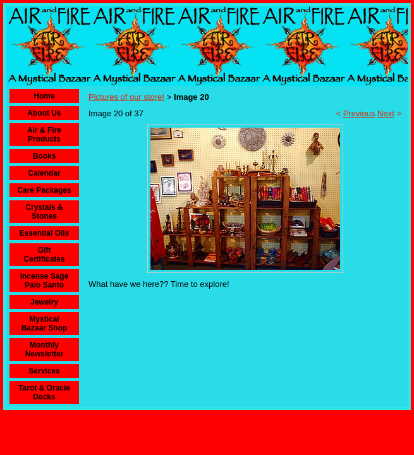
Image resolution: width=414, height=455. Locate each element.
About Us (44, 113)
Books (44, 156)
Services (43, 371)
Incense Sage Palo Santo (44, 280)
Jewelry (44, 302)
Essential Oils (45, 233)
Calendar (44, 173)
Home (43, 96)
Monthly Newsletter (44, 349)
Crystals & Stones (44, 212)
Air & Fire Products (44, 134)
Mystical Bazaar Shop (44, 323)
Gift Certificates (43, 255)
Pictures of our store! (126, 97)
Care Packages (44, 190)
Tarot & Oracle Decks (44, 392)
